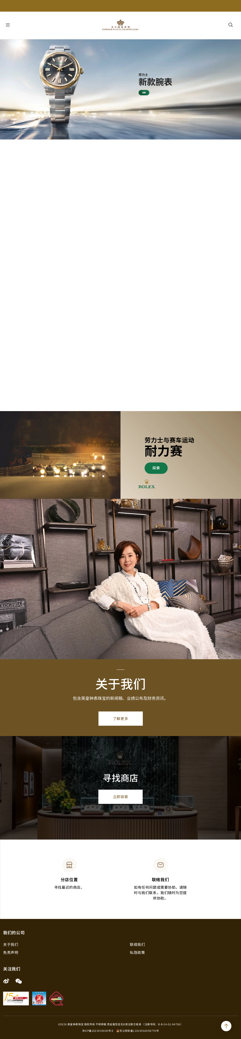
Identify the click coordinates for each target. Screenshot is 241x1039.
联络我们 (137, 944)
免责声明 (10, 952)
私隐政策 (137, 952)
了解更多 (120, 718)
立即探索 (120, 796)
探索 (156, 468)
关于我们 (10, 944)
